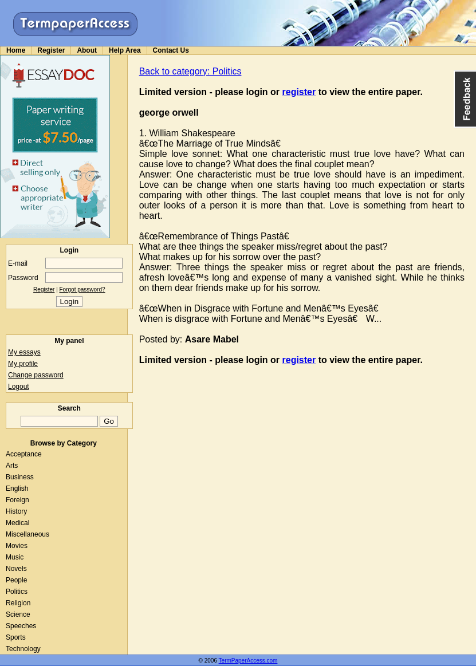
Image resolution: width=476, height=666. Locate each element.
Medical (17, 523)
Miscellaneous (27, 534)
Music (14, 557)
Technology (23, 649)
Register (51, 50)
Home (15, 50)
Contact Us (171, 50)
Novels (16, 569)
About (87, 50)
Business (20, 477)
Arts (12, 466)
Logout (18, 387)
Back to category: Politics (190, 71)
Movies (16, 546)
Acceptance (24, 454)
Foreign (17, 500)
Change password (36, 375)
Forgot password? (82, 289)
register (299, 92)
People (16, 580)
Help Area (125, 50)
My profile (23, 364)
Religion (18, 603)
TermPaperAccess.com (248, 660)
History (16, 511)
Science (18, 614)
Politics (16, 592)
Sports (16, 637)
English (17, 488)
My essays (24, 352)
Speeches (21, 626)
